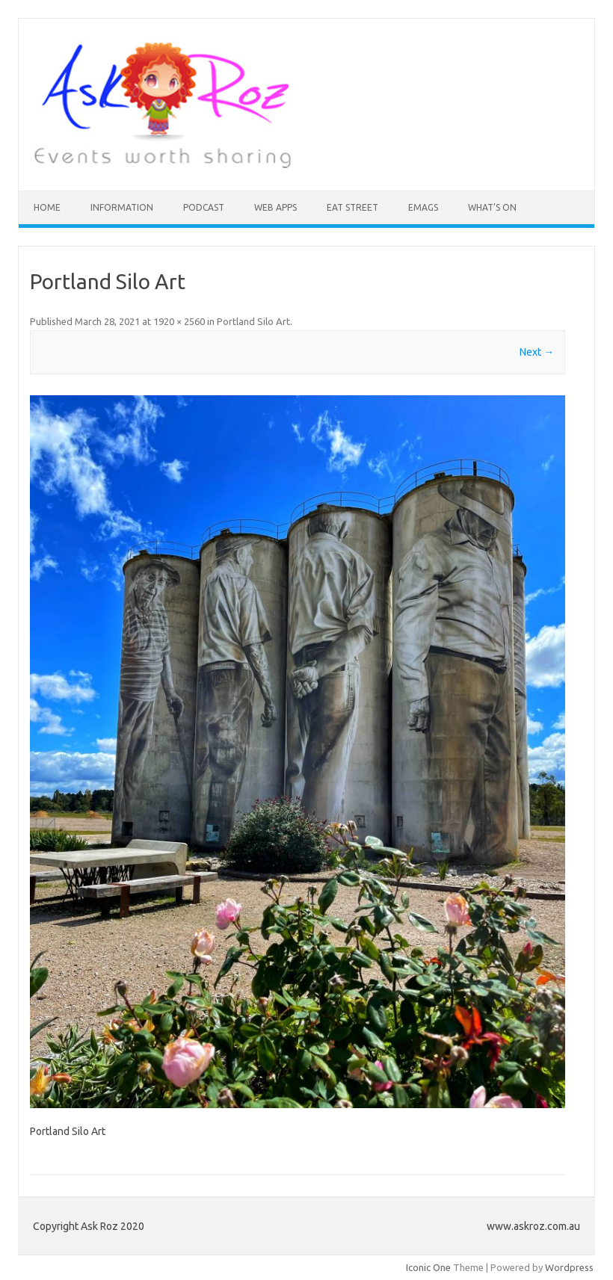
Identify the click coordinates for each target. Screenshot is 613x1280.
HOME (47, 207)
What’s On (492, 207)
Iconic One (428, 1267)
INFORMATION (121, 207)
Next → (537, 352)
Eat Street (352, 207)
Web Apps (275, 207)
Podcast (203, 207)
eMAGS (423, 207)
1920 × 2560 (179, 321)
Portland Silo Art (253, 321)
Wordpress (569, 1267)
